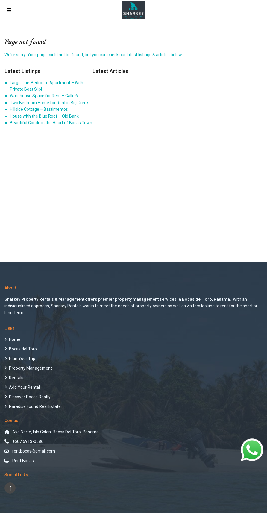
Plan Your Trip (22, 358)
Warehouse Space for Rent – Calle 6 (44, 95)
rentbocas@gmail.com (33, 451)
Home (14, 339)
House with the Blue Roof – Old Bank (44, 116)
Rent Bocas (23, 460)
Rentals (16, 377)
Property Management (30, 368)
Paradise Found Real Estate (35, 406)
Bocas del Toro (23, 349)
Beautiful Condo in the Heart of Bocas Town (51, 122)
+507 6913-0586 (27, 441)
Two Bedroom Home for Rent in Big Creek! (49, 102)
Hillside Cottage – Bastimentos (39, 109)
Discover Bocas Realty (30, 396)
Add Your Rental (24, 387)
